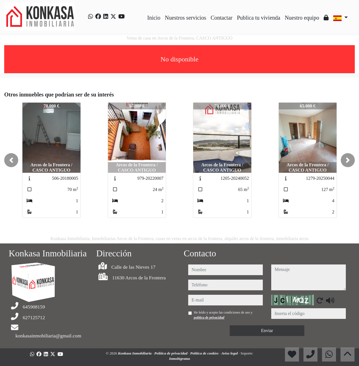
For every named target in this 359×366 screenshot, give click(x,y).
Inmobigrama (179, 358)
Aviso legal (230, 353)
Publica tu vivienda (258, 18)
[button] (11, 160)
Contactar (222, 18)
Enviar (267, 330)
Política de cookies (204, 353)
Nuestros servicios (185, 18)
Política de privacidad (171, 353)
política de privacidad (209, 317)
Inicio (153, 18)
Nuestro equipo (302, 18)
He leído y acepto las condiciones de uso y (223, 314)
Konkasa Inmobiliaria (135, 353)
